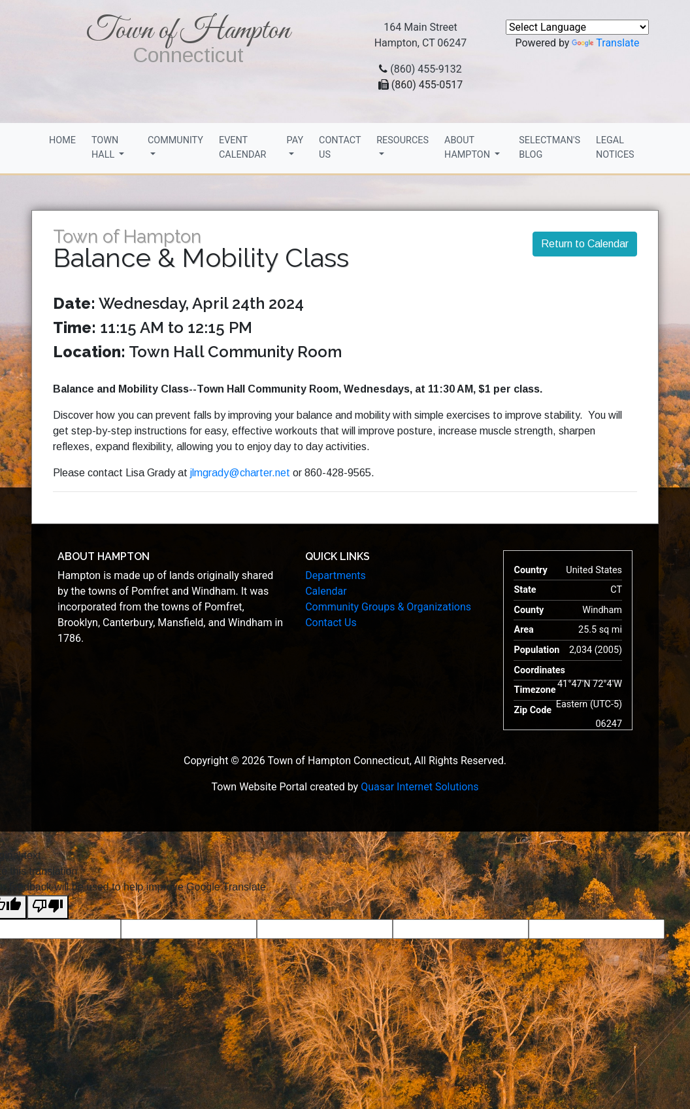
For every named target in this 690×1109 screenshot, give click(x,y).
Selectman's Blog (549, 147)
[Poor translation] (48, 907)
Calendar (325, 591)
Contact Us (340, 147)
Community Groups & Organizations (388, 607)
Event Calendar (243, 147)
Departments (335, 575)
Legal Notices (615, 147)
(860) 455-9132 (425, 69)
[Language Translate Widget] (577, 27)
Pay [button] (295, 140)
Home (62, 140)
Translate (605, 43)
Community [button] (175, 140)
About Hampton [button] (468, 147)
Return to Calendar (585, 243)
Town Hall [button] (104, 147)
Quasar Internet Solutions (419, 787)
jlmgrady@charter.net (241, 472)
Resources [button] (402, 140)
